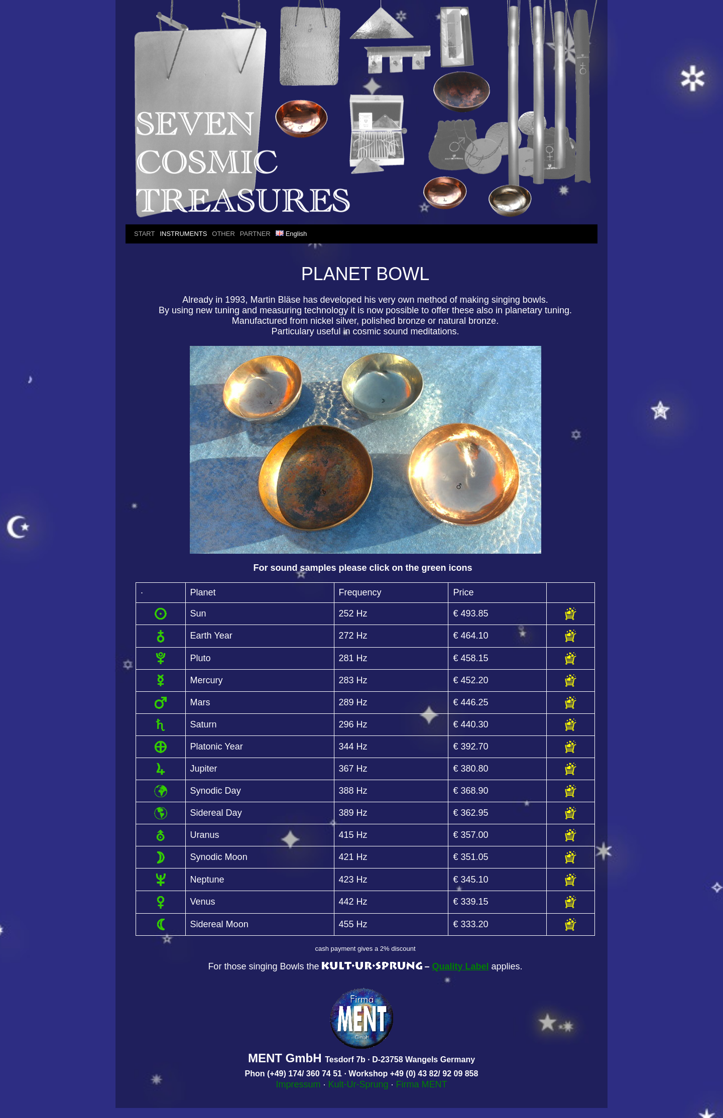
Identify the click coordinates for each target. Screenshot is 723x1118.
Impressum (298, 1084)
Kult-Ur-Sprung (358, 1084)
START (144, 233)
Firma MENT (421, 1084)
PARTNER (255, 233)
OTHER (223, 233)
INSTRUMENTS (183, 233)
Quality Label (460, 966)
